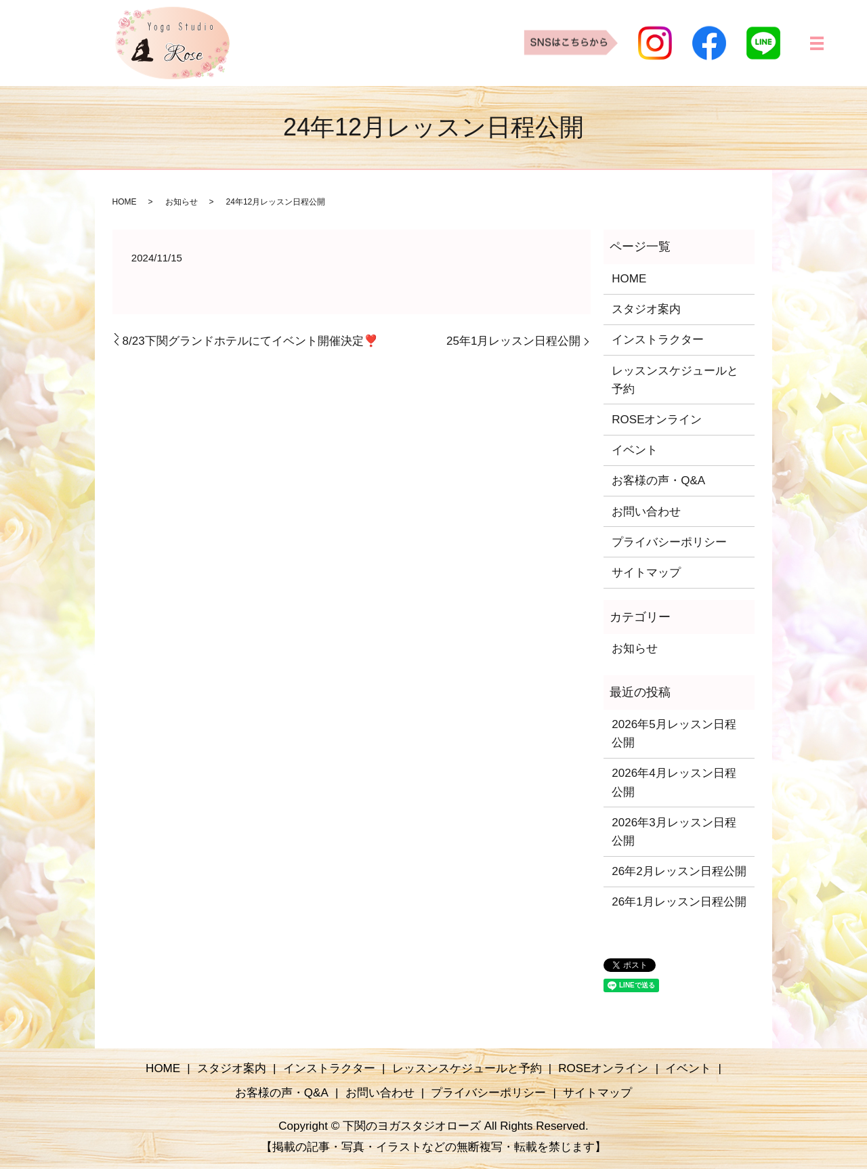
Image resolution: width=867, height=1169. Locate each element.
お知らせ (181, 202)
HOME (124, 202)
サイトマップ (646, 572)
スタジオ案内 (646, 309)
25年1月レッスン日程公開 (513, 341)
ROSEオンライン (657, 419)
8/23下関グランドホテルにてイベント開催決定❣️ (250, 341)
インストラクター (658, 339)
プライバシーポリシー (669, 542)
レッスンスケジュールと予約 (675, 380)
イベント (635, 450)
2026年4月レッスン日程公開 (674, 782)
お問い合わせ (646, 511)
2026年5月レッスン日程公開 (674, 733)
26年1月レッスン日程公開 (679, 901)
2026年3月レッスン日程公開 (674, 831)
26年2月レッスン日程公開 (679, 871)
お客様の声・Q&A (658, 480)
